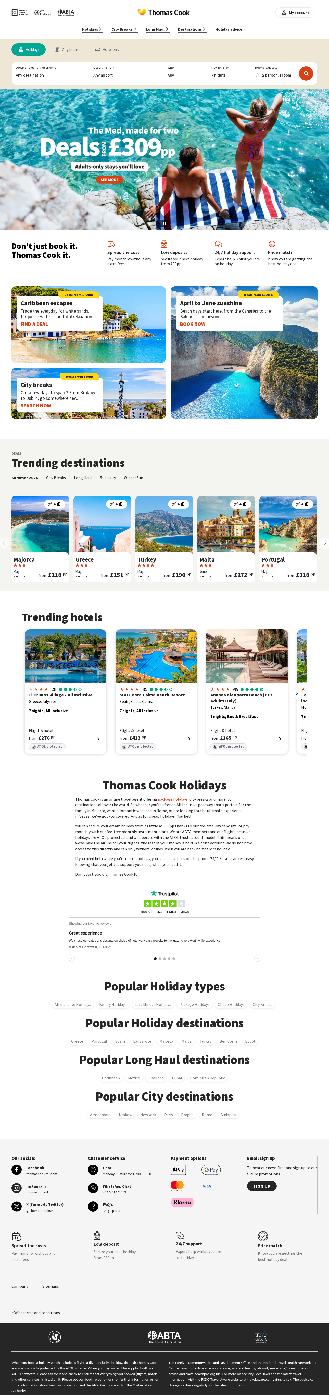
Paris (168, 1109)
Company (19, 1281)
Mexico (134, 1073)
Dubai (177, 1073)
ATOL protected (47, 741)
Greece (77, 1036)
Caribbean (111, 1073)
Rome (207, 1109)
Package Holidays (194, 999)
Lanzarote (142, 1036)
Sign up (262, 1181)
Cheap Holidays (231, 999)
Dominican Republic (207, 1073)
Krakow (125, 1109)
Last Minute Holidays (153, 999)
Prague (187, 1109)
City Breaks (262, 999)
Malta (186, 1036)
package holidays (173, 794)
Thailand (156, 1073)
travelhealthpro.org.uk (203, 1369)
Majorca (166, 1036)
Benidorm (228, 1036)
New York (148, 1109)
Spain (120, 1036)
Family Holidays (112, 999)
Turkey (205, 1036)
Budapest (228, 1109)
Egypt (250, 1036)
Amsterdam (100, 1109)
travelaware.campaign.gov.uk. (270, 1374)
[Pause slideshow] (164, 218)
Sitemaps (50, 1281)
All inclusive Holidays (73, 999)
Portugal (99, 1036)
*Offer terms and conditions (35, 1307)
